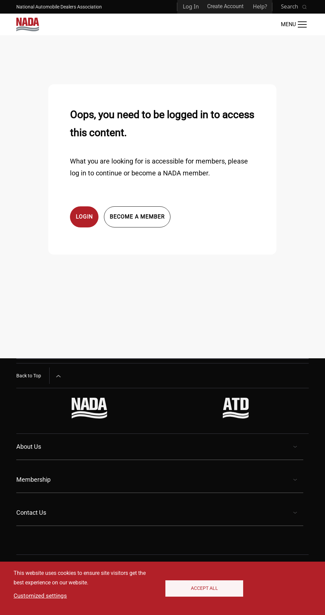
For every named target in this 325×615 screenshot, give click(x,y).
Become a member (137, 216)
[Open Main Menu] (294, 24)
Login (84, 216)
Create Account (225, 6)
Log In (191, 6)
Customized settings (40, 595)
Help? (260, 6)
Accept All (204, 588)
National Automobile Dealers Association (59, 7)
